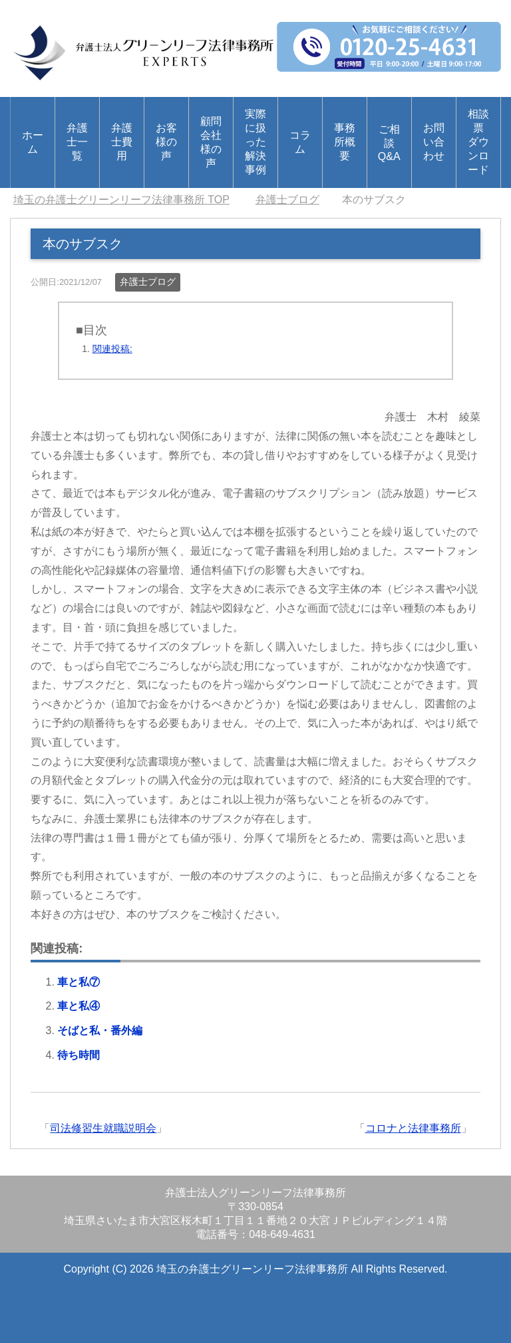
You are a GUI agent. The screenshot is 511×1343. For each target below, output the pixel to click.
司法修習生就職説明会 (103, 1128)
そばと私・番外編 (99, 1030)
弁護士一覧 (77, 141)
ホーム (32, 142)
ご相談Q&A (389, 143)
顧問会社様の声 (211, 142)
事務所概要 (344, 141)
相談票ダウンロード (478, 141)
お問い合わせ (433, 141)
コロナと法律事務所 (413, 1128)
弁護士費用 (121, 141)
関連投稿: (112, 348)
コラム (300, 142)
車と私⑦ (78, 982)
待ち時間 (78, 1055)
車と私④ (78, 1006)
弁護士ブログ (148, 281)
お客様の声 (166, 141)
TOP (121, 199)
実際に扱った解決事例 (255, 141)
